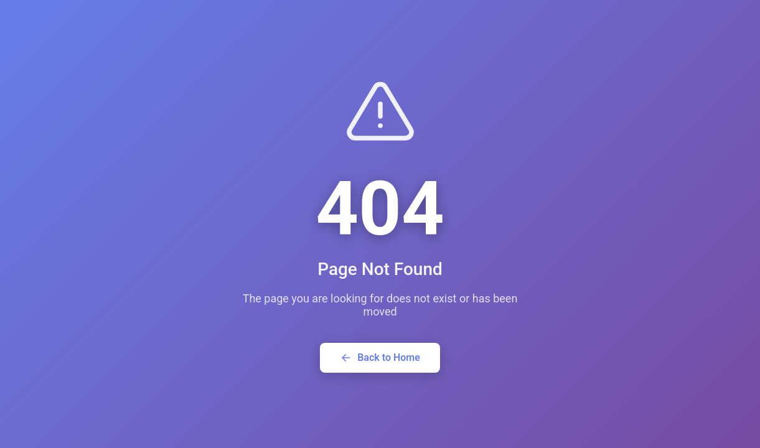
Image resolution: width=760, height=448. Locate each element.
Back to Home (380, 358)
